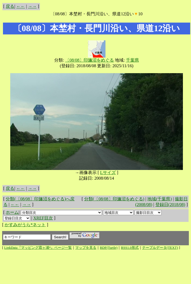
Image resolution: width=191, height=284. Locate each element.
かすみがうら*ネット (25, 224)
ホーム (12, 212)
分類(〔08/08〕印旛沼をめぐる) (114, 199)
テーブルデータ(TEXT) (160, 248)
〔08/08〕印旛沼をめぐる (89, 60)
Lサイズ (108, 172)
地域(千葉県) (159, 199)
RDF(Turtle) (108, 248)
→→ (32, 6)
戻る (10, 6)
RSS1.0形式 (129, 248)
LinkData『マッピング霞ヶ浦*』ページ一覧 (38, 248)
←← (20, 6)
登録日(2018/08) (170, 204)
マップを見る (85, 248)
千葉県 (132, 60)
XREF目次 (43, 218)
